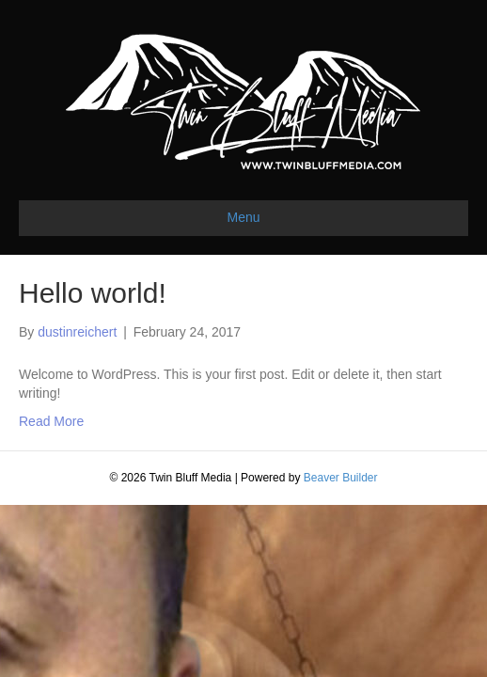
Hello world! (92, 292)
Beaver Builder (341, 477)
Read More (51, 421)
